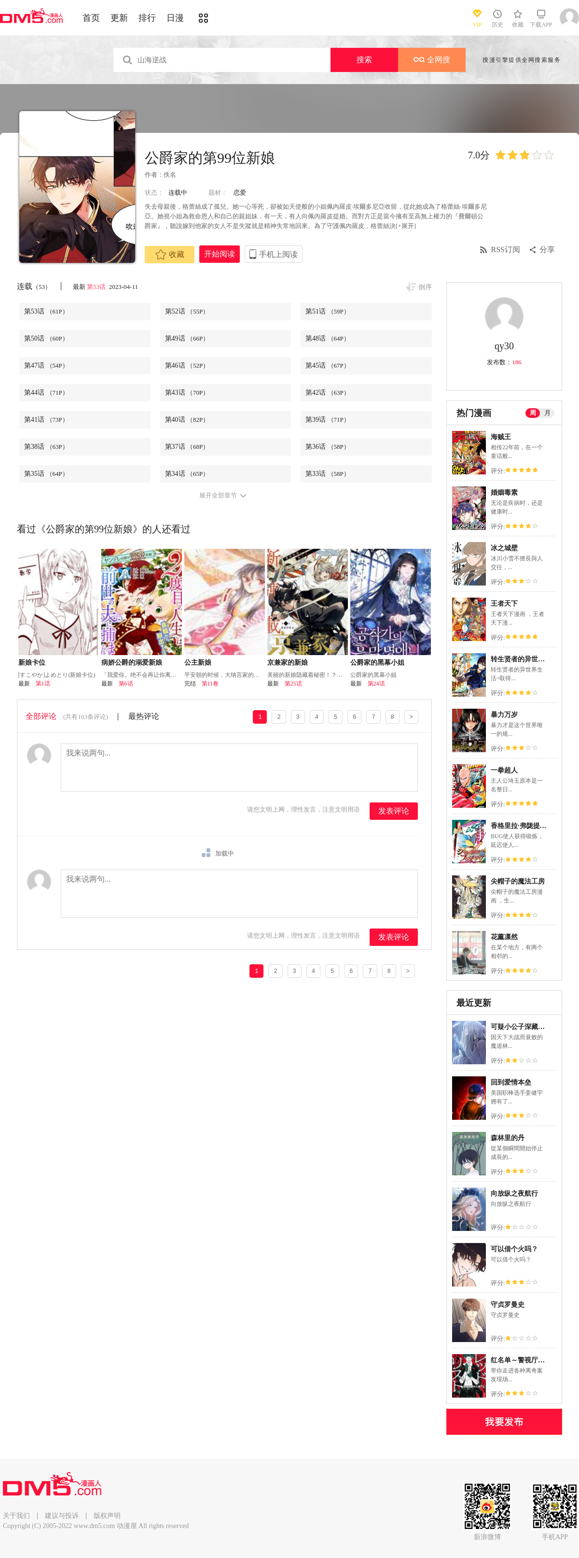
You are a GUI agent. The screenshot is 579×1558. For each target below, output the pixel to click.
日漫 (175, 18)
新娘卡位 (31, 662)
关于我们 (16, 1515)
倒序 (425, 287)
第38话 (46, 446)
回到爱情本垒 (511, 1082)
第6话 (126, 683)
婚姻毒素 (504, 492)
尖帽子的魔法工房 (518, 881)
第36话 (327, 446)
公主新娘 (197, 662)
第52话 (187, 311)
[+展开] (406, 225)
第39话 (327, 419)
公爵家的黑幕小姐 (377, 662)
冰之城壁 (504, 548)
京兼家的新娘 (287, 662)
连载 (34, 286)
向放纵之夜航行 (514, 1193)
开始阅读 (219, 254)
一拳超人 (504, 770)
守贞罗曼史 (507, 1304)
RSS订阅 (505, 249)
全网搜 (432, 60)
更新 (119, 18)
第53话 (97, 286)
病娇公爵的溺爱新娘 (131, 662)
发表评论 (393, 811)
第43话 (187, 392)
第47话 (46, 365)
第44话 (46, 392)
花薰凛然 (504, 937)
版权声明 (107, 1515)
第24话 (376, 683)
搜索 (364, 60)
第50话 (46, 338)
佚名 (170, 174)
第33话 (327, 473)
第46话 (187, 365)
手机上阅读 (278, 254)
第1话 (43, 683)
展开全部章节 (218, 495)
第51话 (327, 311)
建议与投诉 (62, 1515)
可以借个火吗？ (514, 1249)
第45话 (327, 365)
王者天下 (504, 603)
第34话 (187, 473)
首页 (91, 18)
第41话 (46, 419)
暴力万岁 (504, 714)
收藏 (169, 254)
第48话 (327, 338)
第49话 (187, 338)
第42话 (327, 392)
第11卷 (210, 683)
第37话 (187, 446)
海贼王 (501, 437)
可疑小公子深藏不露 (521, 1026)
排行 (147, 18)
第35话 (46, 473)
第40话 (187, 419)
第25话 (293, 683)
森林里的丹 (507, 1138)
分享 (547, 249)
